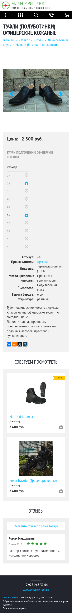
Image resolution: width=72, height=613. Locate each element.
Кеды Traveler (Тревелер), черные (33, 480)
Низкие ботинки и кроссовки (36, 45)
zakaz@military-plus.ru (36, 589)
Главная (8, 40)
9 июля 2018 (15, 544)
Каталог (24, 40)
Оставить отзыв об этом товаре (36, 526)
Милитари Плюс (29, 3)
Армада (42, 262)
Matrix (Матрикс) (21, 417)
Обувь (38, 40)
